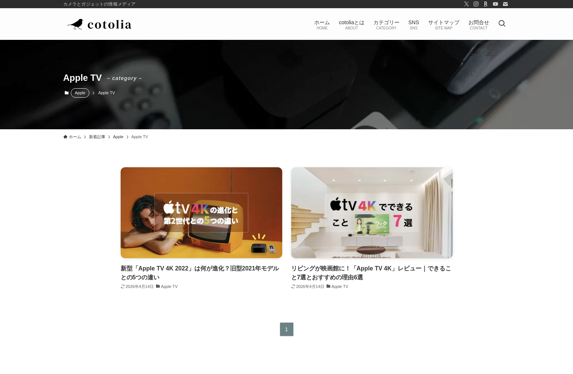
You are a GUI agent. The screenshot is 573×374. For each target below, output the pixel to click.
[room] (486, 4)
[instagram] (476, 4)
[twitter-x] (466, 4)
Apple (80, 93)
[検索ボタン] (502, 24)
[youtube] (495, 4)
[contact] (505, 4)
